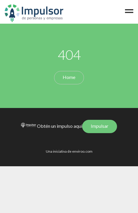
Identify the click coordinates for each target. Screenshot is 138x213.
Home (69, 77)
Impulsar (99, 126)
